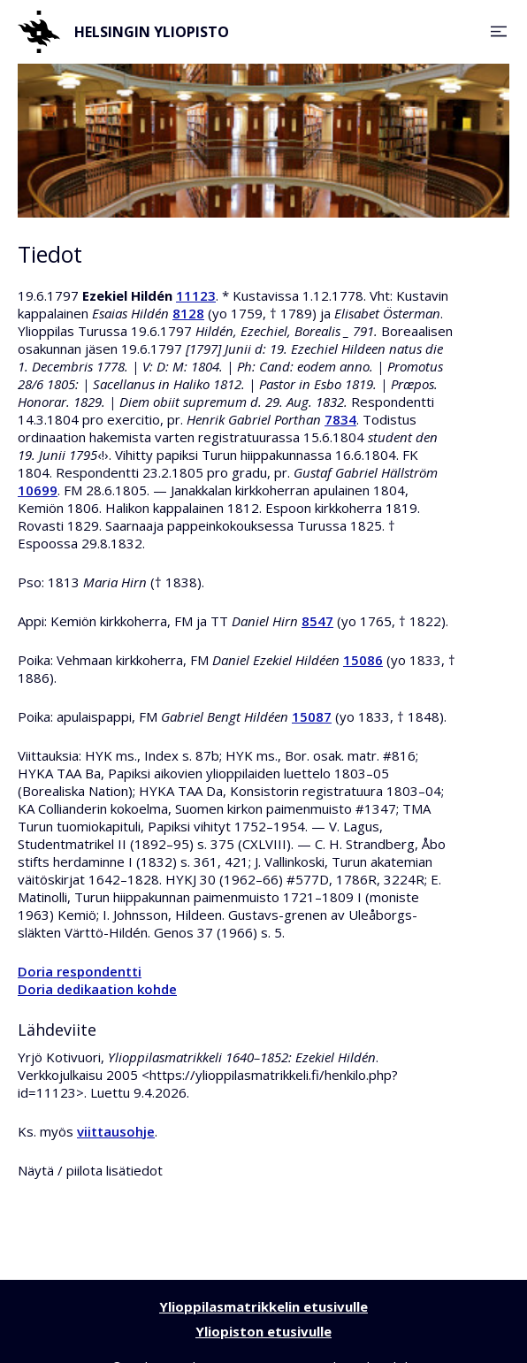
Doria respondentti (79, 971)
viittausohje (116, 1131)
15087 (312, 716)
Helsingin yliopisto (123, 32)
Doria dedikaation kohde (97, 989)
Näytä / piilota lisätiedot (90, 1170)
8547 (317, 621)
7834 (340, 419)
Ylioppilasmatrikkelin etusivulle (263, 1306)
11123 (196, 295)
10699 (37, 490)
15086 (363, 660)
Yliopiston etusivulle (263, 1331)
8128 (188, 313)
